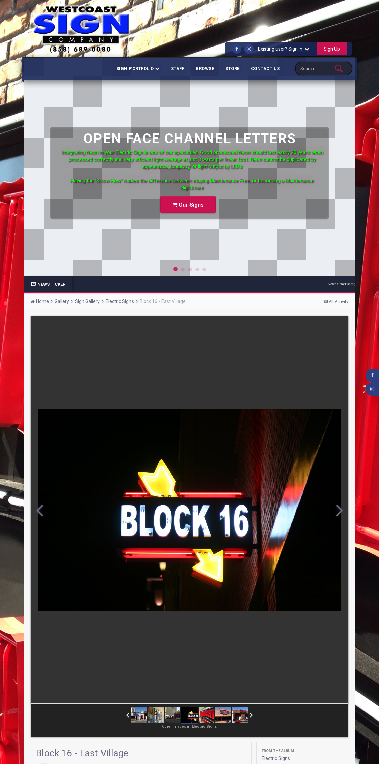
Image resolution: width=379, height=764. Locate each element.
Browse (205, 68)
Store (232, 68)
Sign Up (332, 49)
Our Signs (188, 205)
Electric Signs (276, 758)
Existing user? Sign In (283, 49)
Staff (178, 68)
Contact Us (265, 68)
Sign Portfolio (138, 68)
